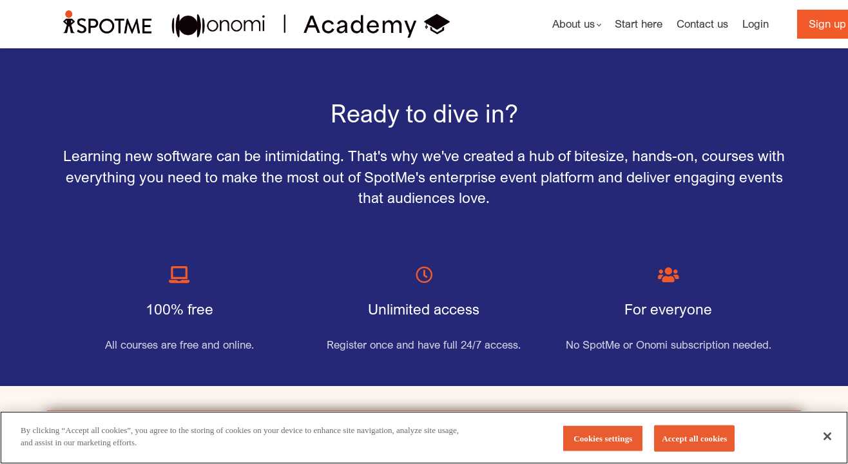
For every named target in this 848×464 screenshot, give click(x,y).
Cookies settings (602, 447)
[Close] (827, 445)
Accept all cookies (694, 447)
